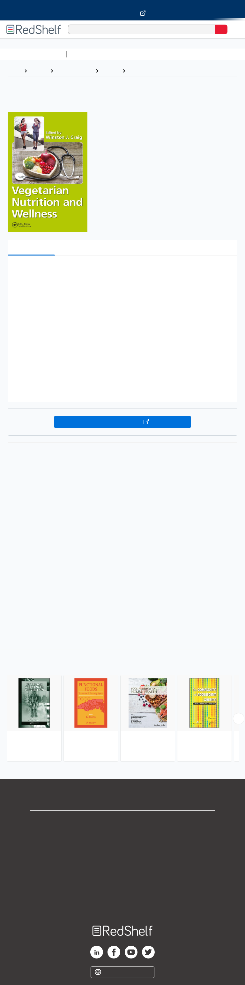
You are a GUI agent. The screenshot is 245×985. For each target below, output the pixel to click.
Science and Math (125, 54)
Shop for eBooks (122, 821)
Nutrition (138, 71)
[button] (122, 270)
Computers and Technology (182, 54)
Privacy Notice (122, 849)
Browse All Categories (33, 54)
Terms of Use (122, 863)
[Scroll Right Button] (238, 718)
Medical (110, 71)
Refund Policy (122, 877)
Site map (122, 905)
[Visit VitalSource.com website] (122, 10)
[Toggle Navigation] (233, 29)
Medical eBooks (74, 71)
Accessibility (122, 891)
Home (14, 71)
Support (122, 835)
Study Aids (86, 54)
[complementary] (122, 706)
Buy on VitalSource (122, 422)
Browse (38, 71)
